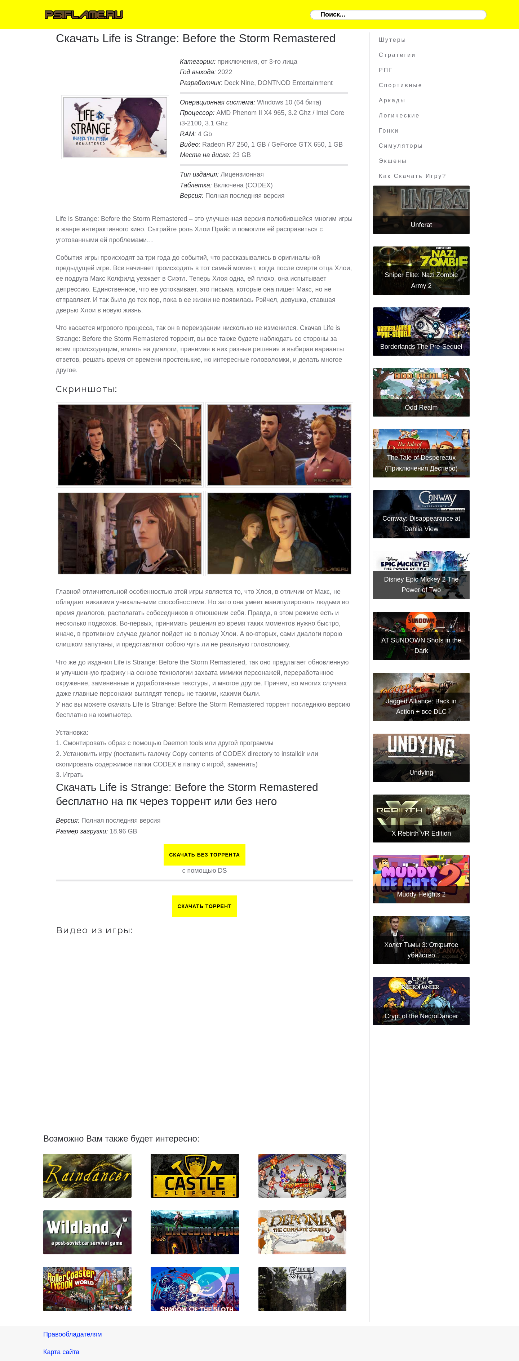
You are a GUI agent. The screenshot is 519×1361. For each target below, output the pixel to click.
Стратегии (397, 55)
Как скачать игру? (413, 176)
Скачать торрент (204, 906)
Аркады (392, 100)
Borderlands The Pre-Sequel (421, 346)
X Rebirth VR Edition (421, 833)
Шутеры (393, 40)
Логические (399, 115)
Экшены (393, 161)
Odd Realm (421, 407)
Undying (421, 772)
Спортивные (401, 85)
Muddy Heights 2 (421, 894)
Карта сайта (61, 1352)
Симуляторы (401, 146)
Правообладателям (72, 1334)
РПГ (386, 70)
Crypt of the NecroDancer (421, 1016)
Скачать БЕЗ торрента (204, 855)
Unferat (421, 224)
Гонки (389, 131)
